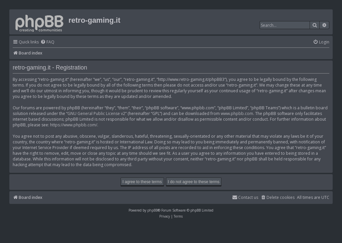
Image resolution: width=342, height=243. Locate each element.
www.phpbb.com (237, 113)
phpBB (152, 210)
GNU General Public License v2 (96, 113)
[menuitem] (47, 42)
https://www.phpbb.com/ (73, 125)
